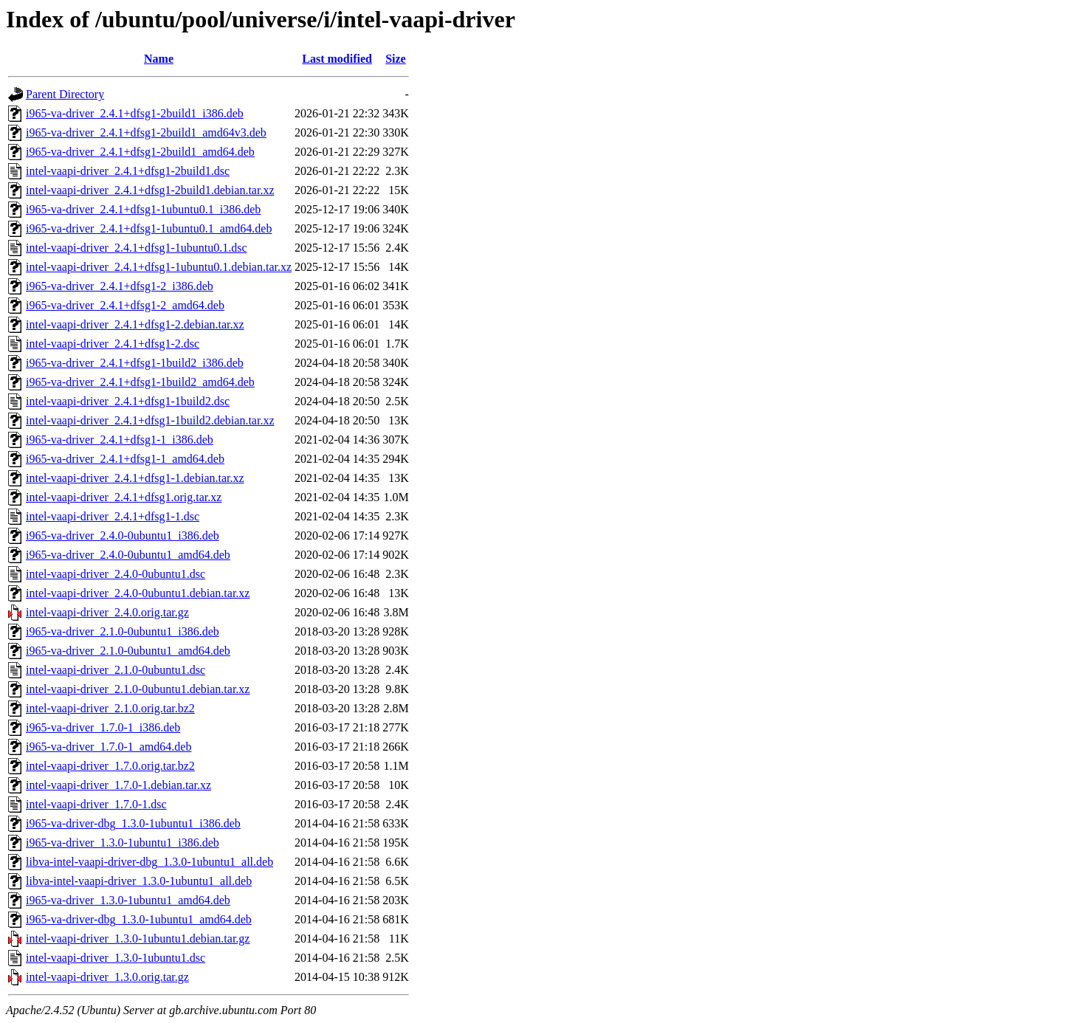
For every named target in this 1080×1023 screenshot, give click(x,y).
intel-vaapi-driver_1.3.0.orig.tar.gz (107, 977)
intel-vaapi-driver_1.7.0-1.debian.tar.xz (118, 785)
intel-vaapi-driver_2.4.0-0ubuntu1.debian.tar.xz (138, 593)
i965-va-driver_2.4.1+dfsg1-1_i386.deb (119, 439)
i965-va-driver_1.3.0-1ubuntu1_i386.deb (122, 842)
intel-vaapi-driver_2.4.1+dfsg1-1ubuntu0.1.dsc (136, 247)
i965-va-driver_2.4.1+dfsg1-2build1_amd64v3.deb (146, 132)
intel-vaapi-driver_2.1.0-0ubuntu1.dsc (115, 670)
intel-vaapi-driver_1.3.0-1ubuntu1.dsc (115, 957)
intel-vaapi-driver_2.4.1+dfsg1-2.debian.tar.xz (135, 324)
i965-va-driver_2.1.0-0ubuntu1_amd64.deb (128, 650)
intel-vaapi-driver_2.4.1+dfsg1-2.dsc (112, 343)
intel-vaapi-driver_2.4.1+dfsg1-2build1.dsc (128, 171)
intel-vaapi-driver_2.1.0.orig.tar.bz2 (110, 708)
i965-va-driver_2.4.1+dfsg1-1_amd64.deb (125, 458)
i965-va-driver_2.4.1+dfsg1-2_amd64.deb (125, 305)
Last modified (337, 58)
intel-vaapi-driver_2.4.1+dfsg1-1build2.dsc (128, 401)
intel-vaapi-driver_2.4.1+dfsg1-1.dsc (112, 516)
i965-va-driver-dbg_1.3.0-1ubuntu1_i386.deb (133, 823)
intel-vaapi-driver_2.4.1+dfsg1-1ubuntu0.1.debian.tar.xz (159, 267)
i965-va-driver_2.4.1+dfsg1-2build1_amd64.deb (140, 151)
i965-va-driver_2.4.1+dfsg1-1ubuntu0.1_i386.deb (143, 209)
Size (395, 58)
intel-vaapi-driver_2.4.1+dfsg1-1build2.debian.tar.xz (150, 420)
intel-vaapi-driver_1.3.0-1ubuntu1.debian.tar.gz (138, 938)
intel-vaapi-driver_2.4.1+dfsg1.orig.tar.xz (123, 497)
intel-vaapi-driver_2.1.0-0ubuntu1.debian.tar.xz (138, 689)
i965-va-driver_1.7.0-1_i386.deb (103, 727)
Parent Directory (65, 94)
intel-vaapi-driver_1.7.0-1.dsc (96, 804)
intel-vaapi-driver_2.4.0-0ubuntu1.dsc (115, 574)
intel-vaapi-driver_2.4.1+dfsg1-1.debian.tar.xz (135, 478)
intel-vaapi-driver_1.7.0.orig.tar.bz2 (110, 766)
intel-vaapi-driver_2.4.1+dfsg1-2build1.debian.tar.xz (150, 190)
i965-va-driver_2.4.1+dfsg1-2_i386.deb (119, 286)
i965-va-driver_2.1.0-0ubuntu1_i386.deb (122, 631)
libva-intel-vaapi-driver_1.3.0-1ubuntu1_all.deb (139, 881)
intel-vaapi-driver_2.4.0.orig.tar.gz (107, 612)
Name (158, 58)
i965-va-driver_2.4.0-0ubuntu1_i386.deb (122, 535)
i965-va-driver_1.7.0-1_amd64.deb (108, 746)
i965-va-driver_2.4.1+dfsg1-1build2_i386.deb (135, 362)
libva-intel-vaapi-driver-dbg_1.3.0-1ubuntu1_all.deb (149, 861)
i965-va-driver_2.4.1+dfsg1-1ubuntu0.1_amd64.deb (149, 228)
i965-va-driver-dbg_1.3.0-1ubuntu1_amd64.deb (139, 919)
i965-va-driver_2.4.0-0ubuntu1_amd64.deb (128, 554)
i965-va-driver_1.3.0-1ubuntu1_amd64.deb (128, 900)
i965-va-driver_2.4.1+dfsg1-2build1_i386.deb (135, 113)
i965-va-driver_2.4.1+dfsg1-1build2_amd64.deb (140, 382)
